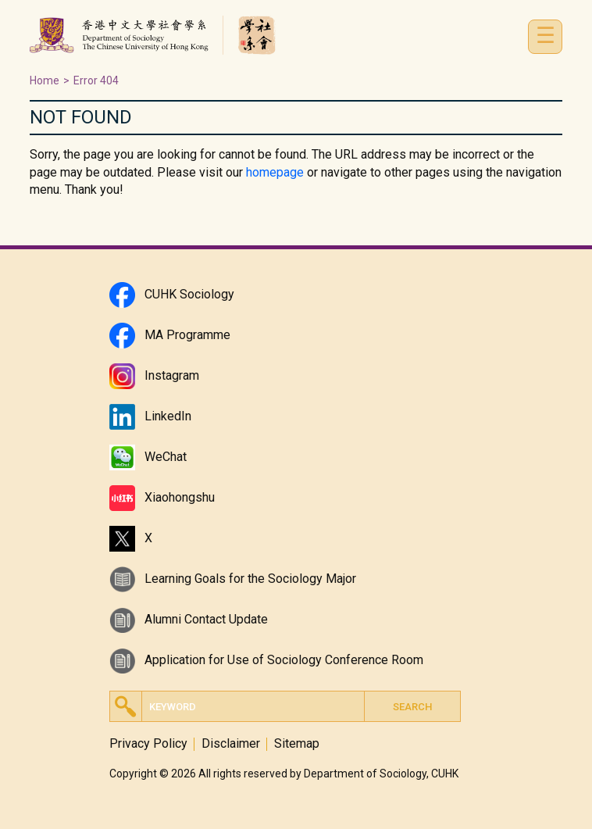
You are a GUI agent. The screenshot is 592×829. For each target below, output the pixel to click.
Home (44, 80)
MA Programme (187, 334)
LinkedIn (167, 416)
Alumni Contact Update (206, 619)
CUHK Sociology (189, 294)
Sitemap (296, 744)
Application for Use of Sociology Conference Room (283, 659)
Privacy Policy (148, 744)
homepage (275, 172)
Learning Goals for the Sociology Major (250, 578)
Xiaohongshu (179, 497)
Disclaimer (230, 744)
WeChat (165, 456)
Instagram (171, 375)
